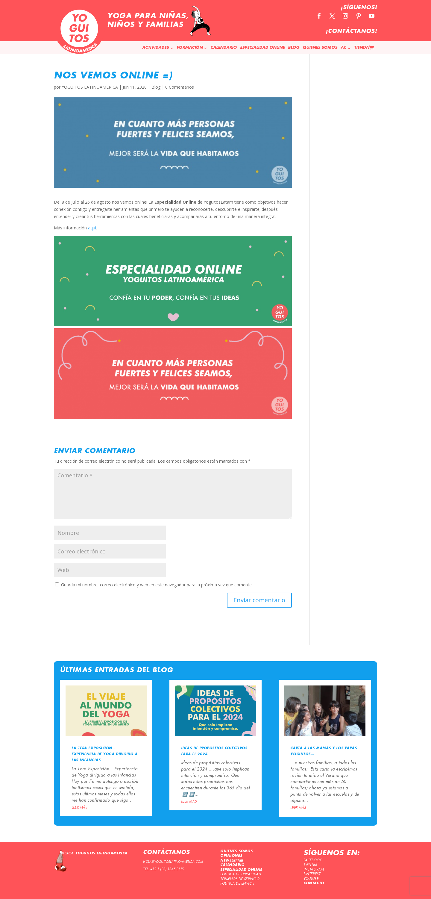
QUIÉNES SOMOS (236, 851)
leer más (79, 807)
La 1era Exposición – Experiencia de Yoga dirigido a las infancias (105, 754)
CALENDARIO (223, 48)
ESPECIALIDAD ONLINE (262, 48)
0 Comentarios (179, 87)
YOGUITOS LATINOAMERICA (90, 87)
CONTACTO (313, 883)
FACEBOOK (312, 860)
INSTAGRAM (313, 869)
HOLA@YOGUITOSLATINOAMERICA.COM (173, 862)
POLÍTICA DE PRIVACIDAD (240, 874)
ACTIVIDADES (155, 48)
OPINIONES (231, 856)
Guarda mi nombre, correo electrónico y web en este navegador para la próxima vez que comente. (157, 585)
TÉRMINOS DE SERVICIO (239, 879)
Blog (155, 87)
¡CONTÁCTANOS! (351, 31)
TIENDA (361, 48)
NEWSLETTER (231, 860)
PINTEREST (311, 874)
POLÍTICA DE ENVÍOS (237, 884)
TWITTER (310, 865)
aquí (92, 228)
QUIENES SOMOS (320, 48)
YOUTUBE (310, 879)
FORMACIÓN (190, 48)
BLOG (293, 48)
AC (343, 48)
